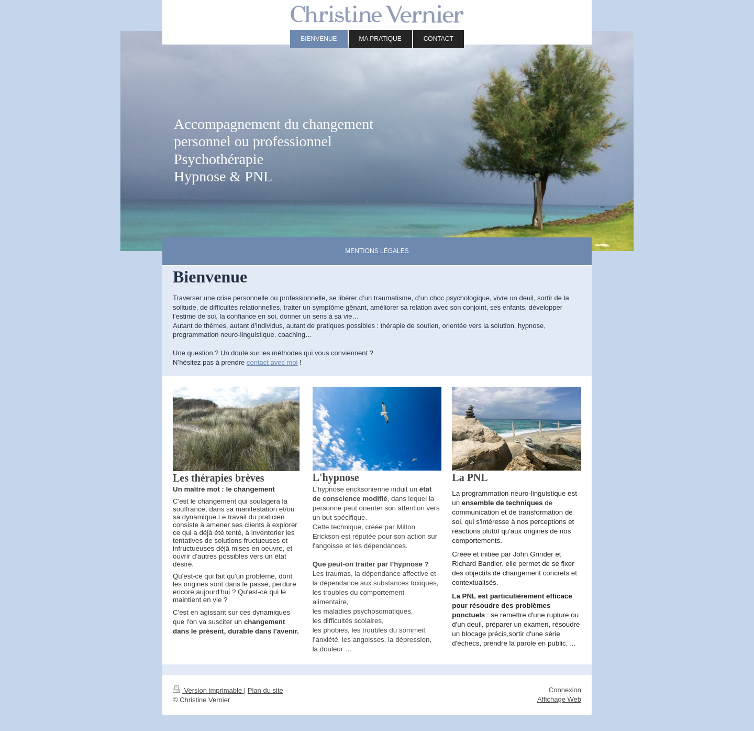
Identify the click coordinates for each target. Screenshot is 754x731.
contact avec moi (272, 362)
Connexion (565, 690)
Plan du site (265, 690)
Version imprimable (208, 690)
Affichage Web (559, 699)
